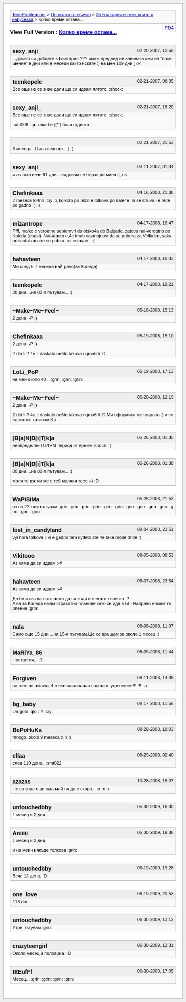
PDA (169, 27)
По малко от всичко (71, 14)
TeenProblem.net (29, 14)
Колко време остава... (88, 32)
